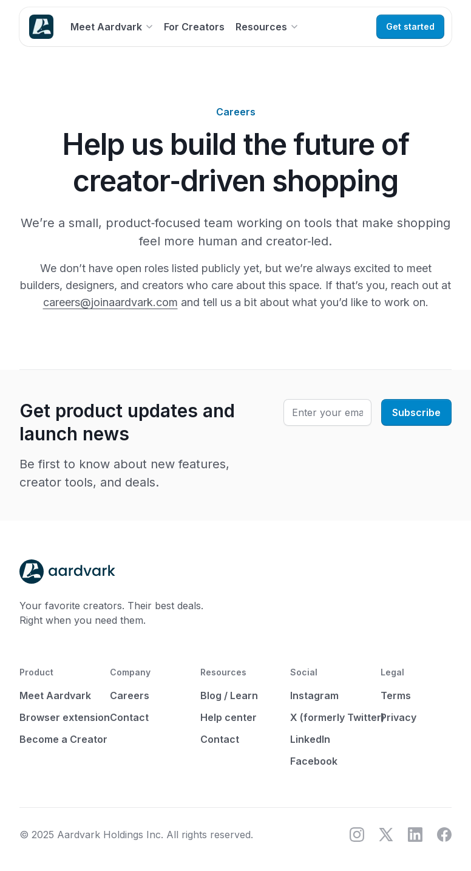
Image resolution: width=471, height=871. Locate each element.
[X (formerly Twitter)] (386, 834)
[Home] (41, 27)
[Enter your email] (327, 412)
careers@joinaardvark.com (110, 302)
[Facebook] (444, 834)
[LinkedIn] (415, 834)
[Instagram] (357, 834)
